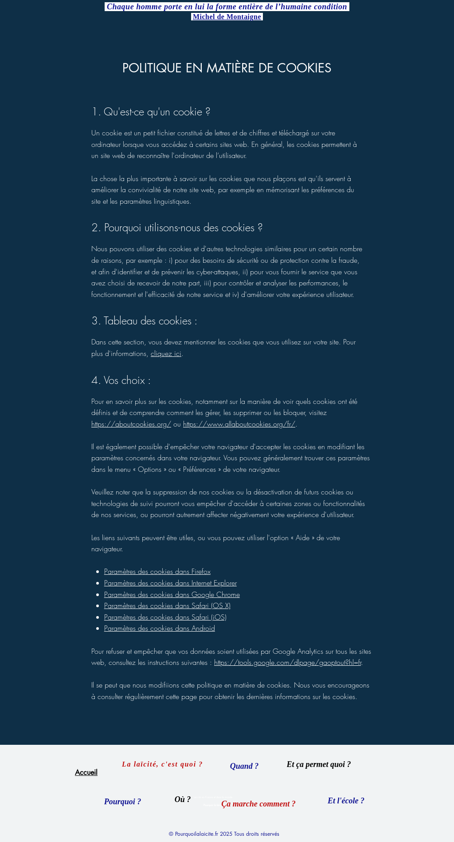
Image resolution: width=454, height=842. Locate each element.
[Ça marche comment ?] (258, 804)
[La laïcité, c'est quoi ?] (163, 764)
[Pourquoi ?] (122, 801)
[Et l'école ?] (346, 801)
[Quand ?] (244, 766)
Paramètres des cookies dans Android (159, 628)
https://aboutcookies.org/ (131, 424)
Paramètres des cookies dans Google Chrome (172, 594)
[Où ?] (182, 799)
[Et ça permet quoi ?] (318, 764)
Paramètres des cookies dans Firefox (157, 571)
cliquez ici (166, 353)
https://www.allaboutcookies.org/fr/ (239, 424)
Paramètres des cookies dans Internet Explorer (170, 583)
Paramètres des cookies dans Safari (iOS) (165, 617)
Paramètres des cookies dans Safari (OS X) (167, 605)
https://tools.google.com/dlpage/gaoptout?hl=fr (287, 662)
